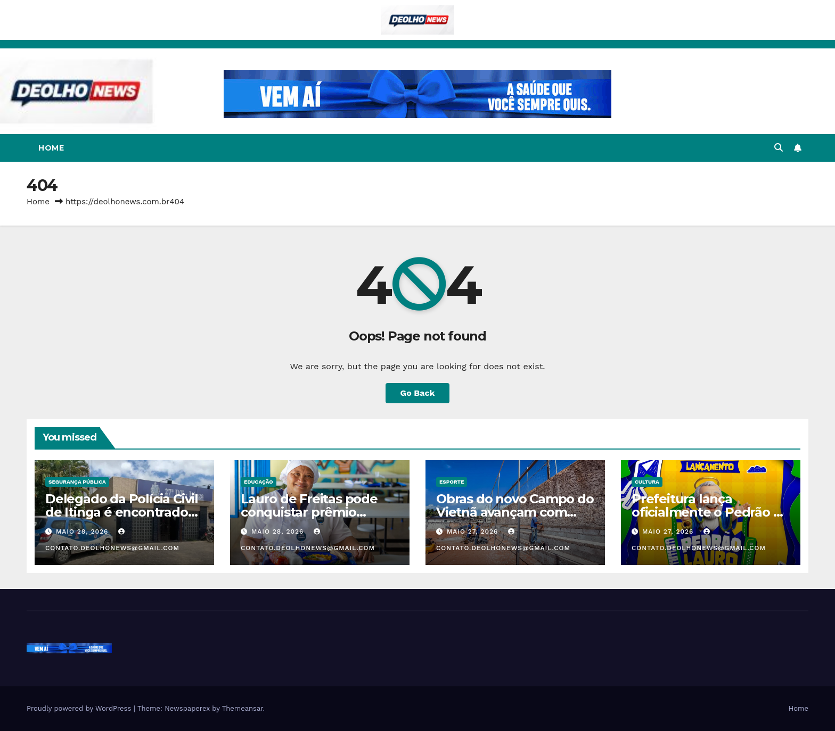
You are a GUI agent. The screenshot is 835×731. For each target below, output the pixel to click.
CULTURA (647, 482)
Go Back (417, 393)
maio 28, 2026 (83, 531)
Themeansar (242, 708)
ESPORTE (451, 482)
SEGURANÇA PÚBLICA (77, 482)
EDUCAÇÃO (258, 482)
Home (51, 148)
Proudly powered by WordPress (80, 708)
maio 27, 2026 (474, 531)
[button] (778, 148)
